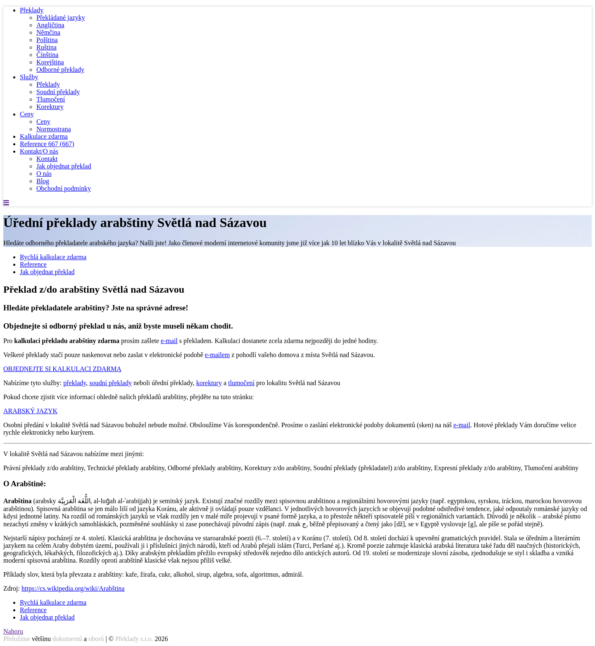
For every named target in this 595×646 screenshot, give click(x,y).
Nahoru (13, 631)
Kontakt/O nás (39, 151)
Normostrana (53, 129)
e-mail (169, 340)
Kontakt (47, 158)
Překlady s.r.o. (134, 638)
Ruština (46, 47)
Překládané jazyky (60, 17)
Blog (42, 181)
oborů (96, 638)
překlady (74, 382)
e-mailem (217, 354)
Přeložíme (16, 638)
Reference (47, 143)
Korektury (50, 106)
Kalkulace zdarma (44, 136)
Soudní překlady (58, 91)
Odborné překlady (60, 69)
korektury (209, 382)
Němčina (48, 32)
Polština (47, 39)
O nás (44, 173)
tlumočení (241, 382)
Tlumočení (50, 99)
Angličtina (50, 24)
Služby (29, 76)
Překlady (31, 10)
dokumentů (67, 638)
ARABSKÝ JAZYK (30, 410)
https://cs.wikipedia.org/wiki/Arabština (72, 588)
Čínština (47, 54)
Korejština (50, 62)
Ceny (27, 114)
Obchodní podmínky (63, 188)
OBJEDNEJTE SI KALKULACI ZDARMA (62, 368)
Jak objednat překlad (63, 166)
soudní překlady (110, 382)
